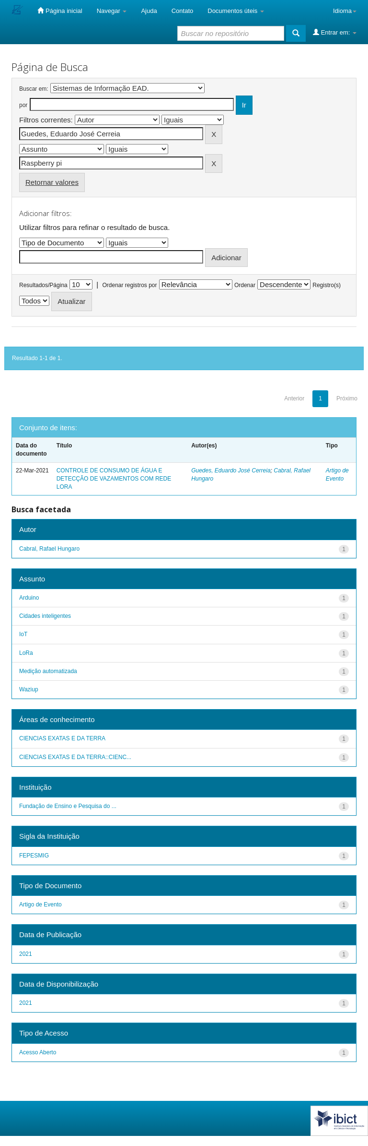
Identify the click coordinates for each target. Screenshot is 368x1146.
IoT (23, 634)
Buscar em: (33, 88)
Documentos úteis (235, 10)
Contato (183, 10)
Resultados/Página (43, 285)
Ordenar (244, 285)
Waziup (28, 689)
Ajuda (149, 10)
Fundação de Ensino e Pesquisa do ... (67, 806)
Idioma (344, 10)
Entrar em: (334, 32)
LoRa (26, 653)
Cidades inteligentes (45, 616)
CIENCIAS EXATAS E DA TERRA (62, 738)
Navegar (112, 10)
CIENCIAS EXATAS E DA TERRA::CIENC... (75, 757)
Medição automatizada (48, 671)
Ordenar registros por (129, 285)
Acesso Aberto (37, 1052)
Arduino (29, 597)
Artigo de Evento (40, 904)
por (23, 105)
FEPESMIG (34, 855)
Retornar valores (52, 182)
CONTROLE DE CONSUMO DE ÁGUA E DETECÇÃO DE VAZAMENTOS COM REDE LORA (114, 478)
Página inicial (59, 10)
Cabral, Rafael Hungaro (49, 548)
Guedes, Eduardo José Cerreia (230, 470)
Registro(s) (326, 285)
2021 (25, 954)
